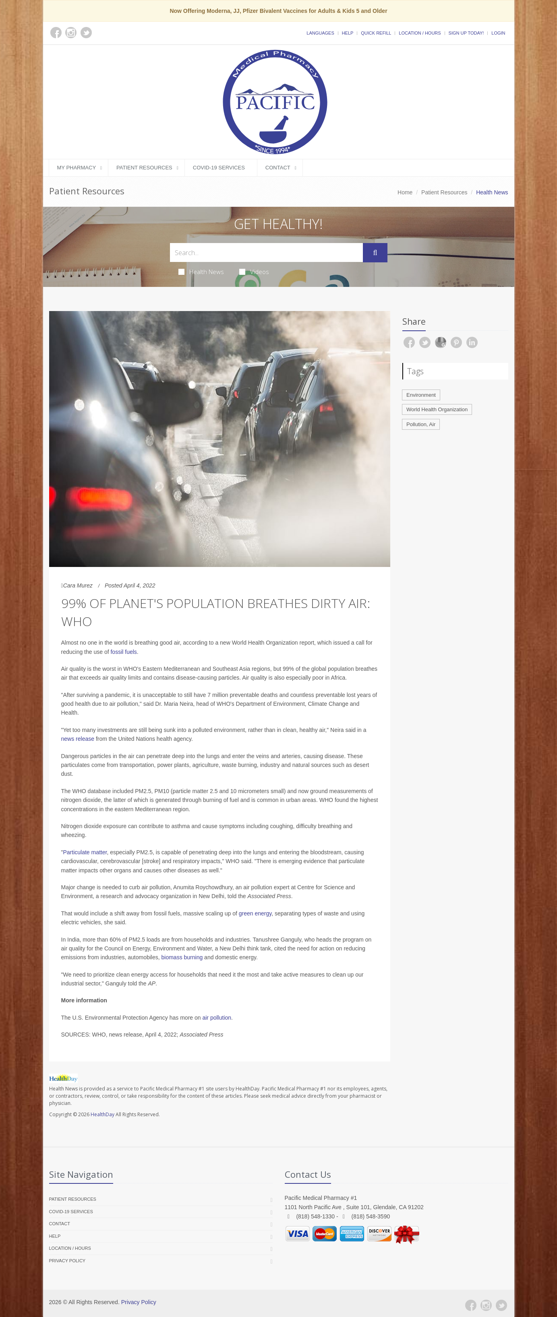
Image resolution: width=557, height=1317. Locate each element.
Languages (320, 33)
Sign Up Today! (466, 33)
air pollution (216, 1017)
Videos (254, 272)
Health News (201, 272)
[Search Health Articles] (266, 252)
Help (348, 33)
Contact (277, 168)
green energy (255, 913)
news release (78, 739)
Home (405, 192)
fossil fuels (123, 652)
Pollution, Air (420, 424)
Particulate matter (85, 852)
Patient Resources (144, 168)
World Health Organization (437, 409)
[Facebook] (470, 1305)
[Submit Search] (375, 252)
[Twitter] (501, 1305)
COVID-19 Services (219, 168)
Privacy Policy (67, 1260)
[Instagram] (486, 1305)
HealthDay (102, 1114)
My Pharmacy (76, 168)
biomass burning (182, 957)
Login (498, 33)
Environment (421, 395)
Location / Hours (420, 33)
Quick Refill (376, 33)
